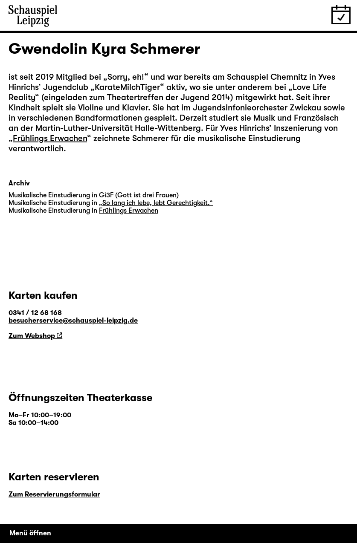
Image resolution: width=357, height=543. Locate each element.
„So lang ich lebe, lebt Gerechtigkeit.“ (156, 203)
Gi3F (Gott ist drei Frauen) (139, 195)
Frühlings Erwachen (50, 138)
